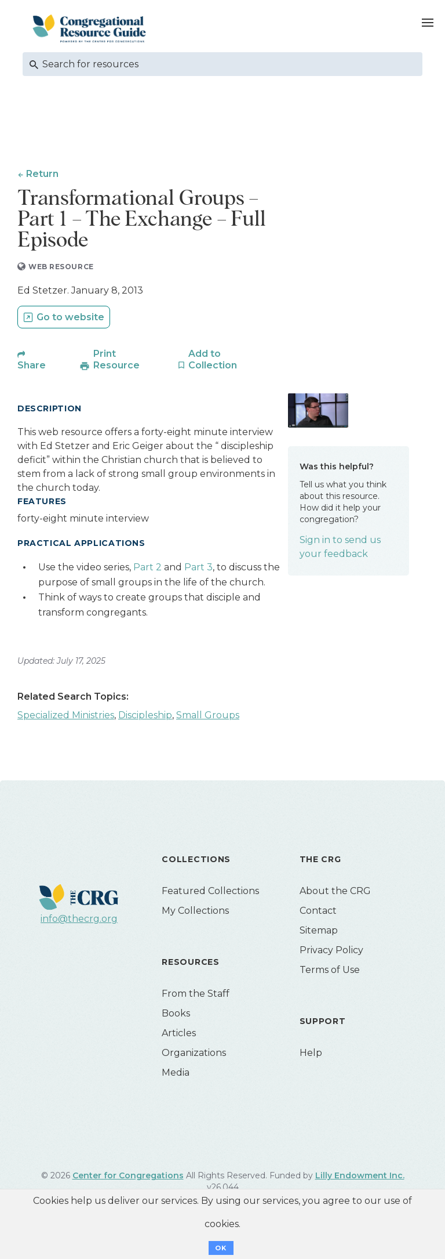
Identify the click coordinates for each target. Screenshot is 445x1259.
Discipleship (145, 717)
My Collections (195, 912)
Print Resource (116, 361)
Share (31, 367)
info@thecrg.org (79, 921)
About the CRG (335, 893)
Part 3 (198, 569)
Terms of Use (330, 972)
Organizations (194, 1055)
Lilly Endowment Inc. (359, 1178)
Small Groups (207, 717)
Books (176, 1015)
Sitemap (319, 932)
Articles (179, 1035)
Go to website (70, 319)
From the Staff (195, 995)
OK (221, 1248)
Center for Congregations (128, 1178)
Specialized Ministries (65, 717)
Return (43, 173)
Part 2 (148, 569)
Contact (318, 912)
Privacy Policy (331, 952)
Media (175, 1074)
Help (311, 1055)
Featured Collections (210, 893)
